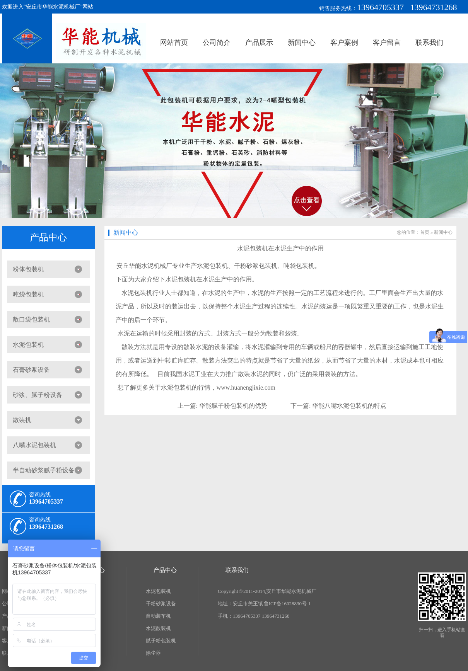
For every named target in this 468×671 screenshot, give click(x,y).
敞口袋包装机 (31, 319)
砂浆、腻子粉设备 (37, 395)
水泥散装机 (158, 628)
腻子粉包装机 (161, 641)
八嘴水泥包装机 (34, 445)
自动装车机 (158, 616)
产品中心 (48, 237)
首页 (424, 232)
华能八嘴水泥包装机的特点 (349, 405)
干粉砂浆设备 (161, 603)
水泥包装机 (28, 344)
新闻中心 (302, 42)
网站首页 (174, 42)
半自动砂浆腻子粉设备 (44, 470)
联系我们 (429, 42)
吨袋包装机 (28, 294)
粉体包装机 (28, 269)
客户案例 (344, 42)
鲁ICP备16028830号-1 (287, 603)
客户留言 (387, 42)
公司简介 (217, 42)
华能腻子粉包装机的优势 (233, 405)
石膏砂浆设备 (31, 369)
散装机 (22, 420)
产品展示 (259, 42)
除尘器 (153, 653)
